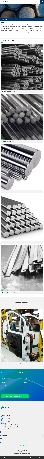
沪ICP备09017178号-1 (22, 451)
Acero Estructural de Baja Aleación (9, 91)
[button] (2, 306)
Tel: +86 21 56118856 (6, 417)
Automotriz (22, 364)
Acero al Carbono (5, 432)
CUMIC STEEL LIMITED (18, 448)
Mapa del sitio (17, 453)
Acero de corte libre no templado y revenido (10, 191)
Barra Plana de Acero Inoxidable (8, 292)
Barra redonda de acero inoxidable (9, 242)
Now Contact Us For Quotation (15, 396)
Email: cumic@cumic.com (6, 414)
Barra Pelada (14, 19)
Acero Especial (8, 19)
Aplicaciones (4, 438)
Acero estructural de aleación (8, 141)
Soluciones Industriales (22, 302)
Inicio (3, 19)
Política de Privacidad (25, 453)
